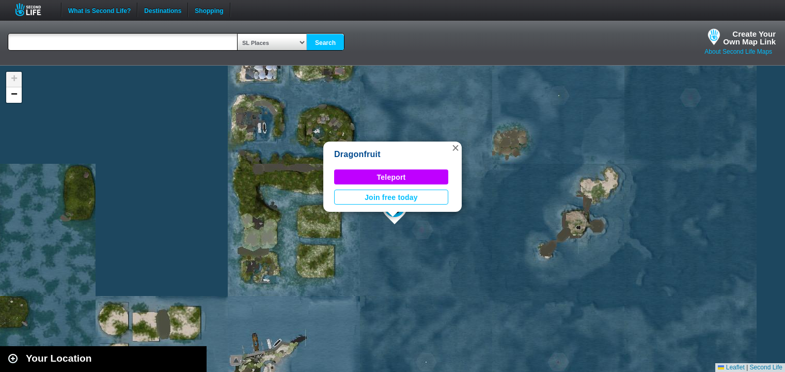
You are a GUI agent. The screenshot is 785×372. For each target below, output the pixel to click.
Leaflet (731, 367)
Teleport (391, 177)
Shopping (209, 9)
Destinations (162, 9)
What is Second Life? (99, 9)
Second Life (33, 10)
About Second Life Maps (738, 51)
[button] (455, 148)
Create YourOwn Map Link (749, 37)
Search (325, 43)
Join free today (391, 197)
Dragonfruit (357, 154)
